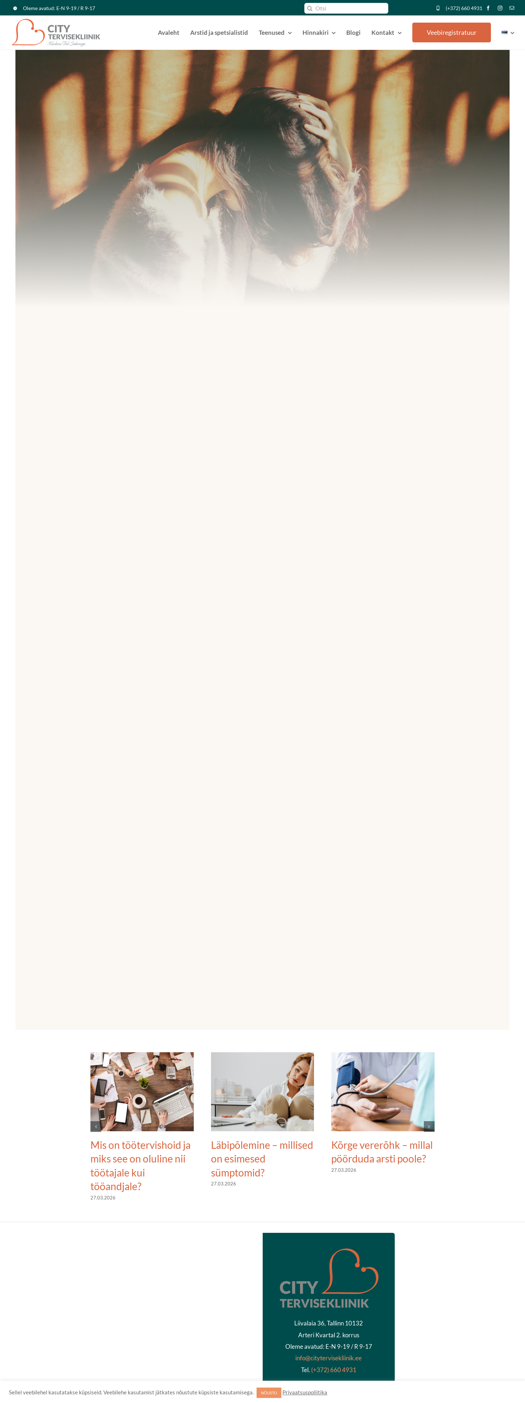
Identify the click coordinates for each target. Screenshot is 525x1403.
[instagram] (500, 8)
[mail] (512, 8)
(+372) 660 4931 (464, 8)
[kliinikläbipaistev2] (329, 1250)
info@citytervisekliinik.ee (328, 1358)
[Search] (309, 8)
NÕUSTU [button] (269, 1392)
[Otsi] (346, 8)
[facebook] (488, 8)
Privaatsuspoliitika (304, 1392)
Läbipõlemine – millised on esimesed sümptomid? (262, 1158)
